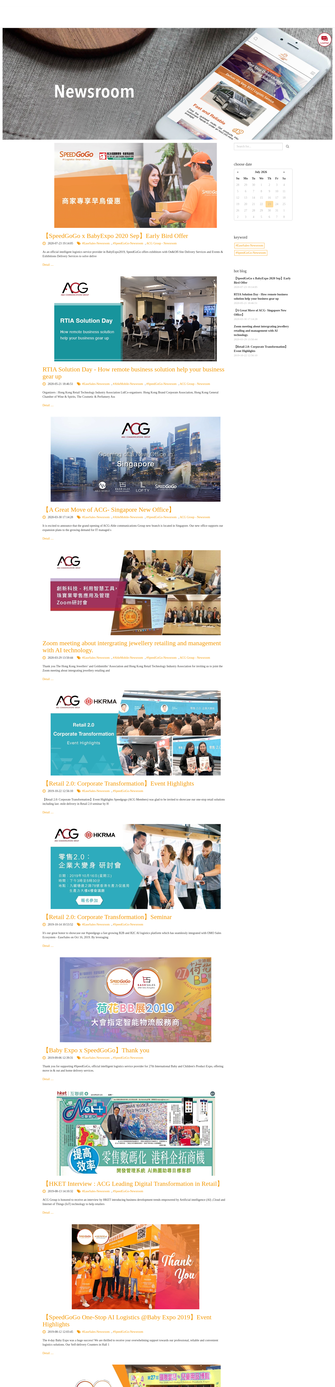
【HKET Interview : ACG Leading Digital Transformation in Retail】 (133, 1183)
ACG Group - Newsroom (161, 243)
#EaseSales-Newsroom (96, 243)
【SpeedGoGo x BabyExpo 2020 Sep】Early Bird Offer (115, 235)
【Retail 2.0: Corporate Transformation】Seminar (107, 916)
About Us (130, 14)
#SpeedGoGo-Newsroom (128, 243)
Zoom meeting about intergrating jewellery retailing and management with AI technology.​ (261, 331)
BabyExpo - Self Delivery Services (212, 14)
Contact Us (273, 14)
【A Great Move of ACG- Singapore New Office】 (109, 509)
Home (113, 14)
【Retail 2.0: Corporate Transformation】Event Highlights (118, 783)
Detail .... (48, 264)
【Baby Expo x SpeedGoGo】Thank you (96, 1050)
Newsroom (250, 14)
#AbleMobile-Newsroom (128, 384)
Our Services (172, 14)
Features (150, 14)
